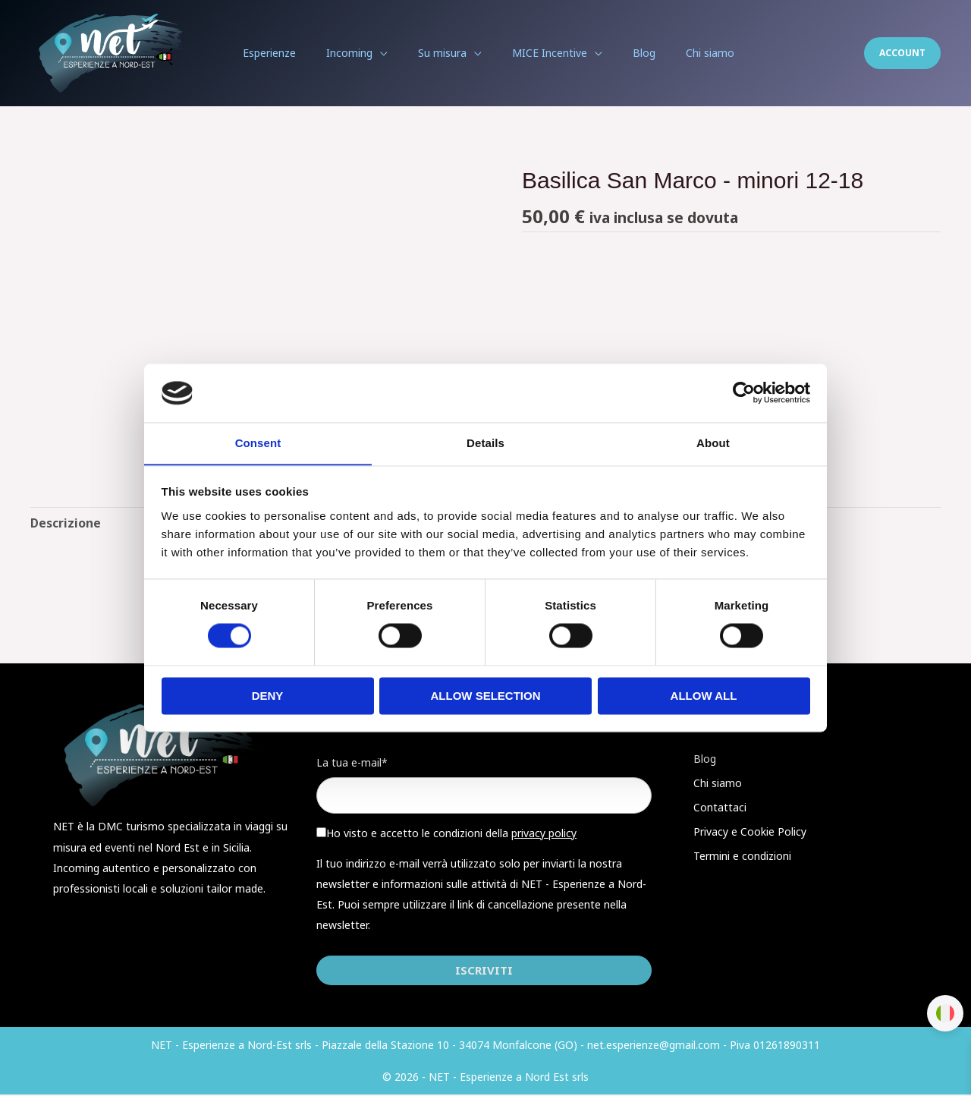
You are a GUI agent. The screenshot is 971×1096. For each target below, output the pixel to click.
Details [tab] (485, 442)
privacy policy (544, 834)
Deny (268, 696)
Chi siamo (717, 783)
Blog (704, 759)
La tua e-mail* (352, 763)
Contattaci (719, 808)
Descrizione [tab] (66, 523)
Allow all (704, 696)
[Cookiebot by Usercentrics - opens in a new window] (743, 392)
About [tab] (713, 442)
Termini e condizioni (742, 856)
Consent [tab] (258, 442)
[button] (902, 53)
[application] (390, 53)
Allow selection (486, 696)
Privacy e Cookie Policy (749, 832)
